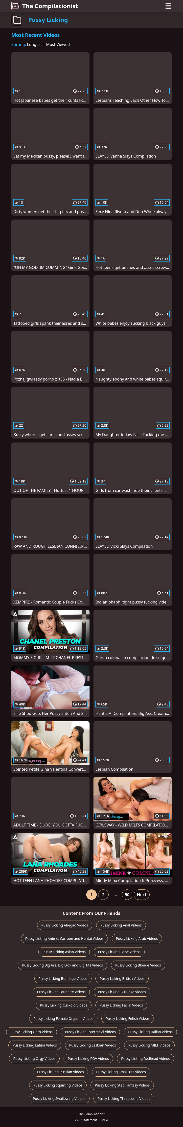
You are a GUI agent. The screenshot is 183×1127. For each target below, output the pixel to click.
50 (127, 894)
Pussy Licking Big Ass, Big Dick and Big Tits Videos (62, 965)
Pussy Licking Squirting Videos (58, 1085)
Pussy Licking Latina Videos (35, 1045)
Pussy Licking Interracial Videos (90, 1031)
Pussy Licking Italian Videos (150, 1031)
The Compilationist (44, 6)
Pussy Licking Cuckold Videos (63, 1005)
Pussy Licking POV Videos (88, 1058)
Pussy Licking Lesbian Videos (92, 1045)
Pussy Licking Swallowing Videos (59, 1098)
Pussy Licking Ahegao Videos (64, 925)
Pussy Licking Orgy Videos (34, 1058)
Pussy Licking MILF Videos (149, 1045)
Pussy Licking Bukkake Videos (122, 991)
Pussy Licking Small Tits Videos (121, 1071)
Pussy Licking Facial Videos (121, 1005)
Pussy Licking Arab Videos (137, 938)
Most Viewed (58, 44)
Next (141, 894)
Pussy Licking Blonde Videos (138, 965)
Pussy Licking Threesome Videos (124, 1098)
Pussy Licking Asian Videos (64, 951)
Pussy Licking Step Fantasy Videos (122, 1085)
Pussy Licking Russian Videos (60, 1071)
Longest (34, 44)
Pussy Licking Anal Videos (121, 925)
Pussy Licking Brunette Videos (61, 991)
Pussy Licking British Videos (122, 978)
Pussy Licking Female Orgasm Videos (63, 1018)
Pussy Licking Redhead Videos (145, 1058)
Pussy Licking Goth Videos (31, 1031)
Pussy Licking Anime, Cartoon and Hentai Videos (64, 938)
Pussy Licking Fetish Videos (128, 1018)
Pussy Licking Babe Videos (119, 951)
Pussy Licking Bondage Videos (63, 978)
